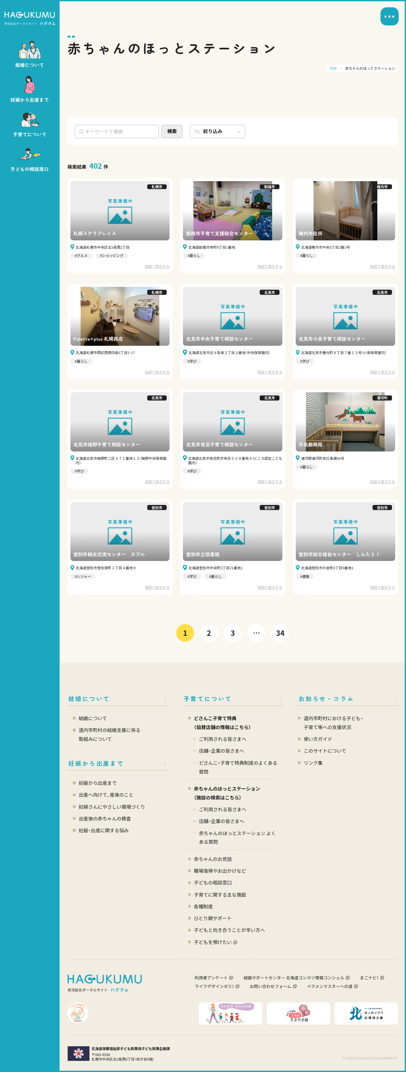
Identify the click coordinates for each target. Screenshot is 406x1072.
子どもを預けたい (213, 942)
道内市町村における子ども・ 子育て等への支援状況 (333, 722)
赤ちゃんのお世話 (213, 858)
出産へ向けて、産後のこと (106, 794)
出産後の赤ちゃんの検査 (105, 818)
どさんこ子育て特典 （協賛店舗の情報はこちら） (222, 722)
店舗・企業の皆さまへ (221, 750)
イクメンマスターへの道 (329, 986)
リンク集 (313, 762)
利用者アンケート (211, 978)
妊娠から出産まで (96, 763)
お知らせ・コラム (326, 698)
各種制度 (203, 906)
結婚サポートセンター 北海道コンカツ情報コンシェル (293, 978)
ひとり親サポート (213, 918)
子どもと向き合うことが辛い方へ (229, 929)
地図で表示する (157, 266)
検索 (172, 131)
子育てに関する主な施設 (220, 894)
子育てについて (208, 698)
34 (280, 633)
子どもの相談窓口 (213, 882)
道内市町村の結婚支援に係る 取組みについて (110, 734)
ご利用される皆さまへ (222, 738)
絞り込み (212, 131)
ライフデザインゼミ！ (214, 986)
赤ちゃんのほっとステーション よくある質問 (237, 837)
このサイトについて (325, 750)
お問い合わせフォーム (270, 986)
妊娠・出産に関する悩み (104, 830)
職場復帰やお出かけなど (220, 870)
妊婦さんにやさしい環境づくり (112, 806)
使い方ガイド (318, 738)
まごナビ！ (369, 978)
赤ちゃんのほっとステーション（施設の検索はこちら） (227, 793)
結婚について (89, 698)
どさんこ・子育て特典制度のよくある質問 (238, 767)
